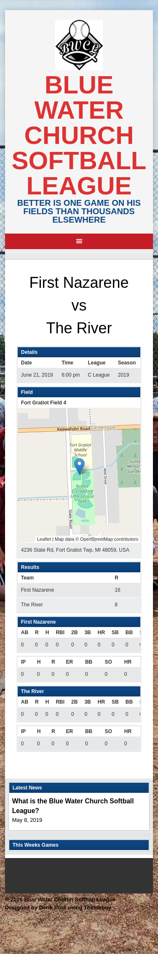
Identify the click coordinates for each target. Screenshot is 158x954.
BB (129, 632)
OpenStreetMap (96, 539)
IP (23, 662)
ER (69, 662)
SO (108, 662)
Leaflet (44, 539)
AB (24, 632)
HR (101, 632)
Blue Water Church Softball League (79, 135)
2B (74, 632)
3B (87, 632)
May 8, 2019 (27, 820)
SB (115, 632)
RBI (60, 632)
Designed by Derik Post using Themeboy (58, 907)
